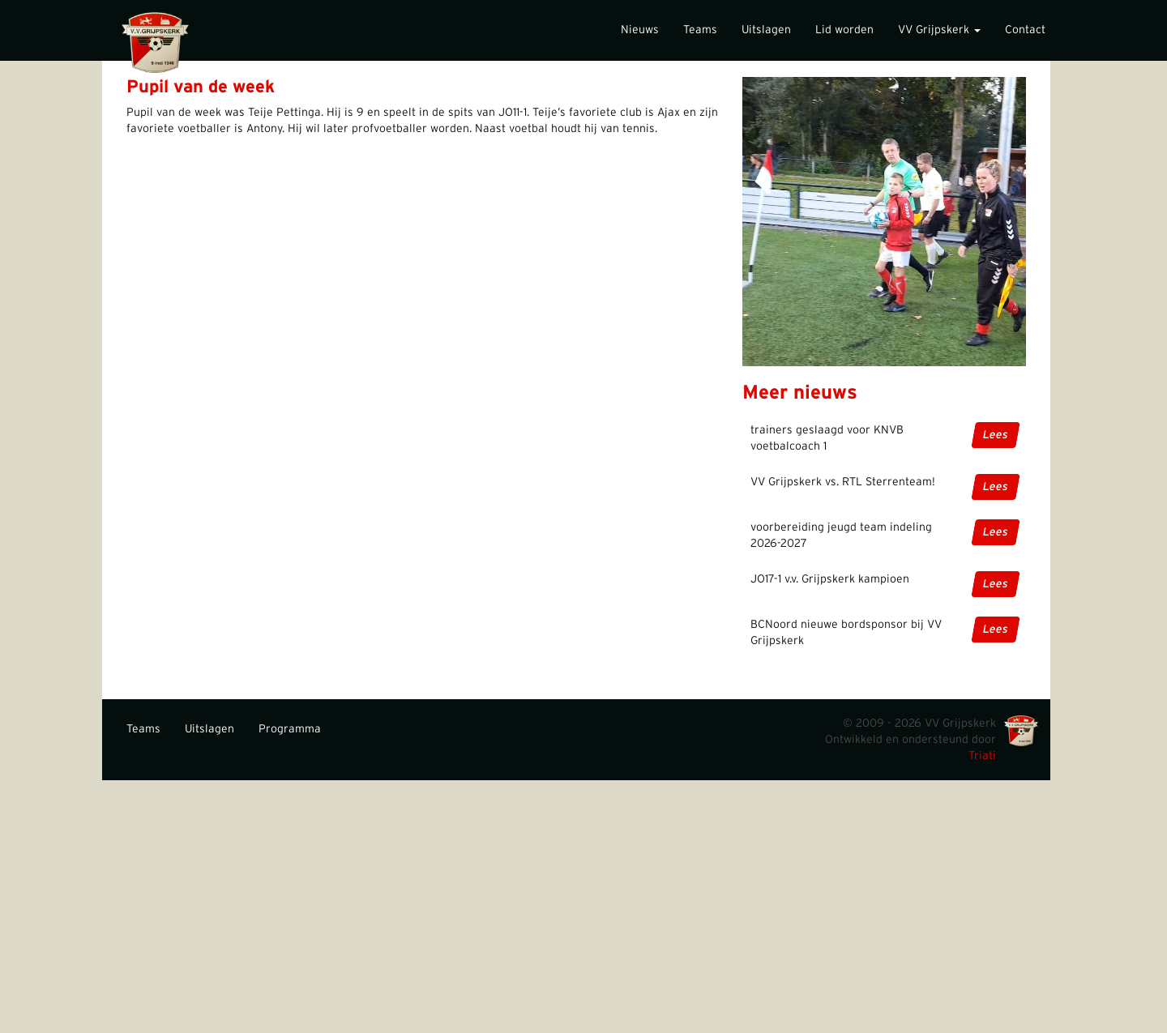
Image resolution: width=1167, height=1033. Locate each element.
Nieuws (640, 30)
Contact (1025, 30)
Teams (700, 30)
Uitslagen (766, 30)
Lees (995, 435)
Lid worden (844, 30)
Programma (290, 729)
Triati (982, 756)
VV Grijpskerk (939, 30)
